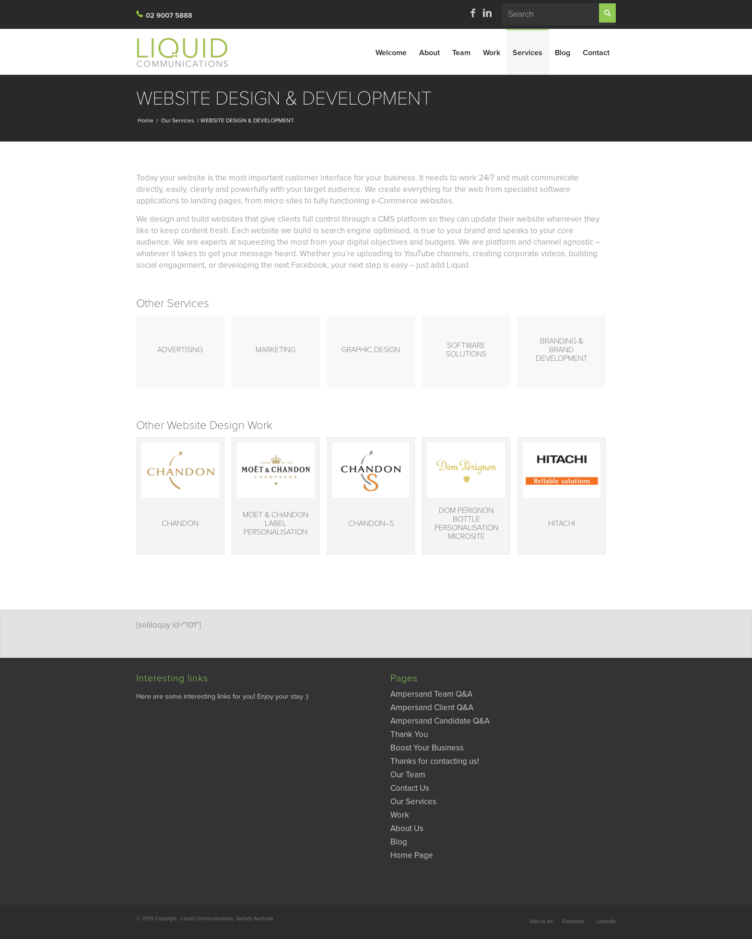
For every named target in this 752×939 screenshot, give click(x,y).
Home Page (411, 855)
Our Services (177, 120)
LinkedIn (606, 921)
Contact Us (409, 788)
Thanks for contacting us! (434, 761)
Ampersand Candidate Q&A (440, 721)
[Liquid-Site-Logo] (186, 51)
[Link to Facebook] (473, 13)
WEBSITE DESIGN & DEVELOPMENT (284, 98)
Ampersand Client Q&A (431, 707)
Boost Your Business (427, 748)
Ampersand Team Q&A (431, 694)
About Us (406, 828)
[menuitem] (391, 51)
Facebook (573, 921)
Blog (398, 842)
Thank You (409, 734)
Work (399, 815)
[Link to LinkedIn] (487, 13)
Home (145, 120)
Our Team (407, 775)
